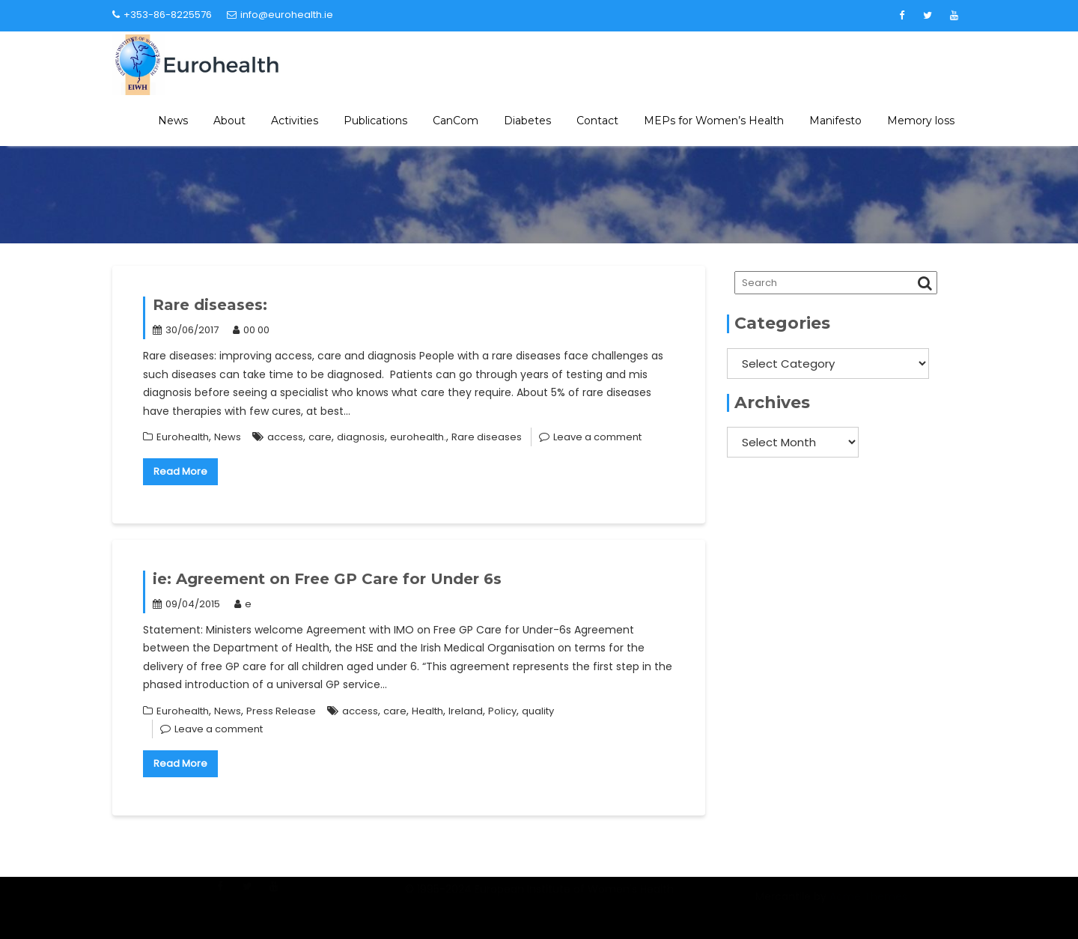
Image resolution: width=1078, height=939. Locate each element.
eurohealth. (418, 437)
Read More (180, 471)
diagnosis (361, 437)
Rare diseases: (210, 305)
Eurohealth (182, 437)
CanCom (455, 120)
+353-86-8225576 (162, 14)
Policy (502, 711)
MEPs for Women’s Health (714, 120)
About (229, 120)
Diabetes (527, 120)
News (173, 120)
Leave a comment (597, 437)
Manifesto (835, 120)
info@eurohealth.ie (280, 14)
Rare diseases (486, 437)
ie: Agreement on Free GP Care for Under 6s (327, 579)
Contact (597, 120)
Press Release (281, 711)
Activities (294, 120)
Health (427, 711)
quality (538, 711)
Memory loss (920, 120)
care (320, 437)
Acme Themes (868, 906)
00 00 (251, 330)
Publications (375, 120)
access (285, 437)
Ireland (465, 711)
